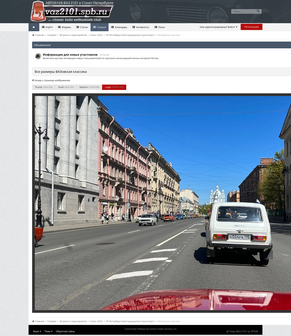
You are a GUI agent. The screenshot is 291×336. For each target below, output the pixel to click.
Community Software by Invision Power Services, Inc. (151, 328)
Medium (89, 87)
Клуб (49, 27)
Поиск (161, 27)
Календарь (120, 27)
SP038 (254, 331)
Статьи (83, 27)
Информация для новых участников (70, 55)
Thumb (43, 87)
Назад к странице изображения (51, 80)
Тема (48, 331)
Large (114, 87)
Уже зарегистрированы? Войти (218, 27)
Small (66, 87)
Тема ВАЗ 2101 (238, 331)
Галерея (101, 27)
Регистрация (251, 26)
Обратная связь (65, 331)
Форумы (66, 27)
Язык (37, 331)
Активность (142, 27)
